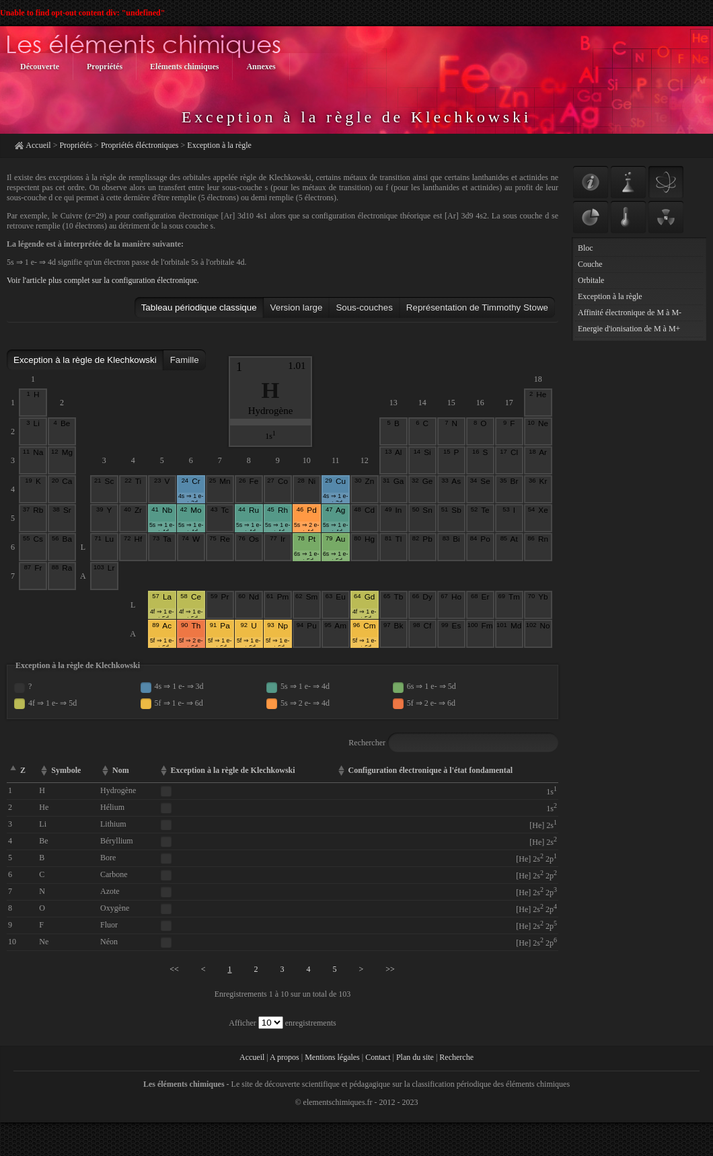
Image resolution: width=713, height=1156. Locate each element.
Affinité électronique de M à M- (629, 312)
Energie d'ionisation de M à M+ (629, 328)
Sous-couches (364, 307)
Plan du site (415, 1057)
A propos (284, 1057)
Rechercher (453, 742)
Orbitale (591, 280)
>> (390, 969)
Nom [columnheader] (120, 770)
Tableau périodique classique (199, 307)
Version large (296, 307)
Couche (590, 264)
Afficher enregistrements (282, 1023)
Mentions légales (332, 1057)
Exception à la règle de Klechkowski (85, 360)
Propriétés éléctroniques (140, 145)
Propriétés (75, 145)
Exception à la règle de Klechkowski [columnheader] (233, 770)
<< (174, 969)
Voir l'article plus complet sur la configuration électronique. (103, 280)
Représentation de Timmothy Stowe (477, 307)
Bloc (585, 248)
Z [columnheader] (23, 770)
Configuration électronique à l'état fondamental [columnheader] (430, 770)
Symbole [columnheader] (66, 770)
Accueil (38, 145)
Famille (184, 360)
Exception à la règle (219, 145)
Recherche (456, 1057)
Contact (377, 1057)
